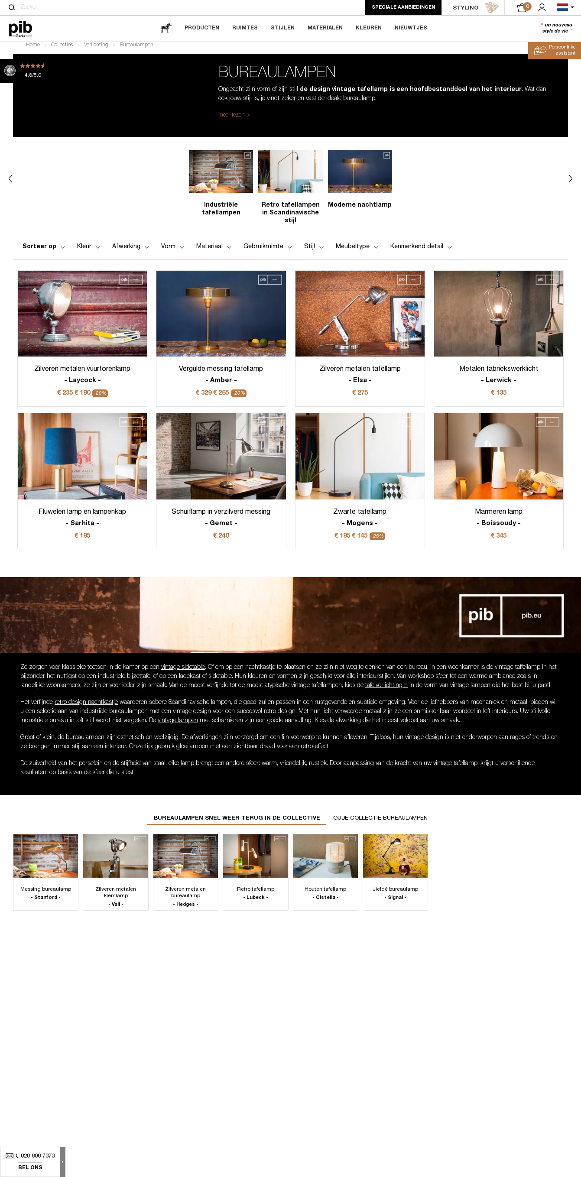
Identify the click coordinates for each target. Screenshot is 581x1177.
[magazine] (166, 28)
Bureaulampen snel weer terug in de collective (237, 824)
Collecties (62, 50)
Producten (202, 28)
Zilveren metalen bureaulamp (185, 902)
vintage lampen (178, 726)
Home (33, 50)
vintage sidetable (183, 672)
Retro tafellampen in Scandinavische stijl (291, 218)
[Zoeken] (12, 7)
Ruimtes (245, 28)
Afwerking (131, 252)
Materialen (325, 28)
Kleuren (369, 28)
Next (570, 184)
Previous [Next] (10, 184)
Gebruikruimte (268, 252)
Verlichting (96, 50)
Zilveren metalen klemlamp (115, 902)
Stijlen (283, 28)
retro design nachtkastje (86, 708)
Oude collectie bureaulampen (380, 824)
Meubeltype (358, 252)
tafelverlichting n (386, 690)
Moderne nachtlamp (360, 211)
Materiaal (214, 252)
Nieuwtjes (411, 28)
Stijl (314, 252)
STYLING (476, 7)
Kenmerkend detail (422, 252)
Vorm (173, 252)
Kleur (89, 252)
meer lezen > (234, 120)
